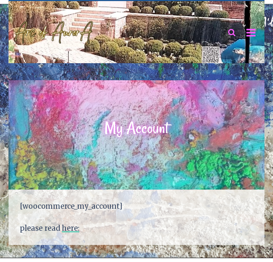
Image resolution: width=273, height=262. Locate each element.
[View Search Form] (232, 33)
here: (70, 228)
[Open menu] (250, 32)
